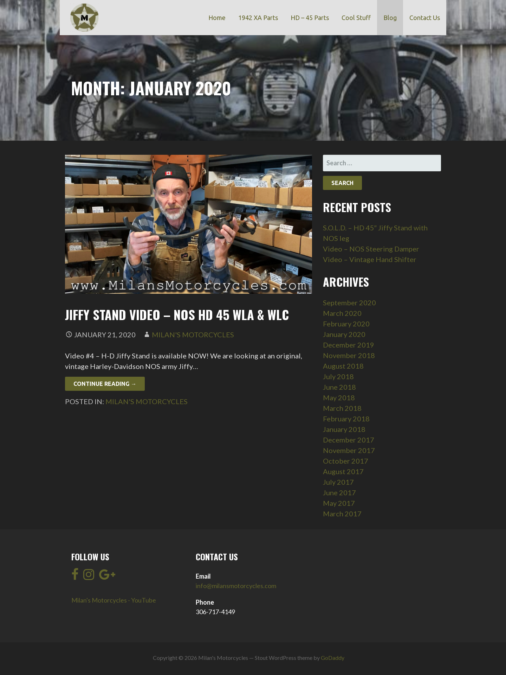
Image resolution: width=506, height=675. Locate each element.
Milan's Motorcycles (193, 334)
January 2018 (344, 429)
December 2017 (348, 439)
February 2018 (346, 418)
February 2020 (346, 323)
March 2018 (342, 408)
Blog (390, 17)
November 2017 (349, 450)
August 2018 (343, 366)
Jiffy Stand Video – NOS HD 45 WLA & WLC (177, 314)
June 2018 (339, 387)
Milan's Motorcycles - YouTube (113, 600)
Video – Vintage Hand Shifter (369, 259)
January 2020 (344, 334)
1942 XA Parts (258, 17)
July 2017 (338, 482)
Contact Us (424, 17)
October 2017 (345, 461)
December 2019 (348, 344)
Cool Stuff (356, 17)
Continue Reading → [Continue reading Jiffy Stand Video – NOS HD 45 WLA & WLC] (104, 384)
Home (217, 17)
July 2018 (338, 376)
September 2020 (349, 302)
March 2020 (342, 313)
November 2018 (349, 355)
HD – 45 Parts (310, 17)
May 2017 (339, 503)
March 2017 (342, 513)
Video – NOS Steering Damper (371, 248)
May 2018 (339, 397)
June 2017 (339, 492)
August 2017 (343, 471)
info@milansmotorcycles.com (236, 586)
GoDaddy (332, 657)
